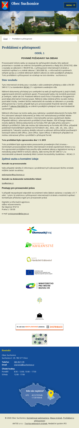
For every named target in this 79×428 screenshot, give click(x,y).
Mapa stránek (56, 418)
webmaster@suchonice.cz (13, 174)
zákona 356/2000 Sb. (19, 106)
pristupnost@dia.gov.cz (18, 213)
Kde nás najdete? (35, 391)
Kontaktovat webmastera (38, 418)
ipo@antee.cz (8, 183)
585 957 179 (19, 362)
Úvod (5, 39)
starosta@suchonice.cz (24, 365)
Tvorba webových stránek (36, 423)
